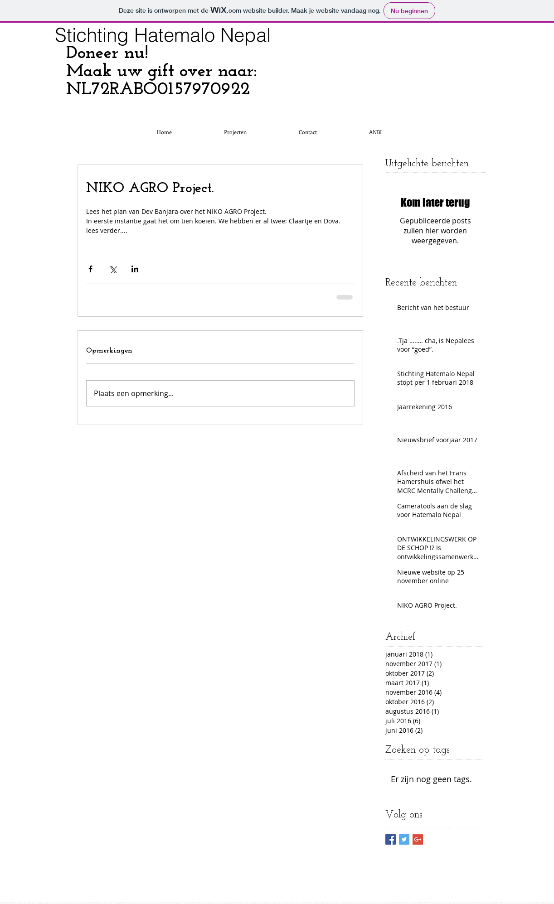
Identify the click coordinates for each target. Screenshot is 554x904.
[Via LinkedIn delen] (135, 269)
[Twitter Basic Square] (404, 839)
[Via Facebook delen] (90, 269)
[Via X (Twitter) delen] (112, 269)
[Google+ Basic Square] (418, 839)
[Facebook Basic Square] (390, 839)
